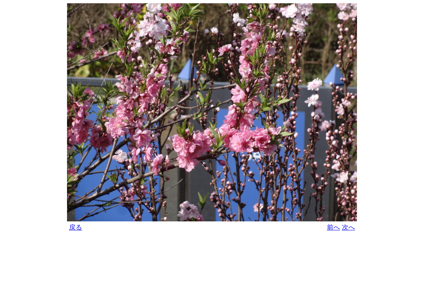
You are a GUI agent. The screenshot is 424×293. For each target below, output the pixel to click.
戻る (75, 227)
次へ (348, 227)
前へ (333, 227)
